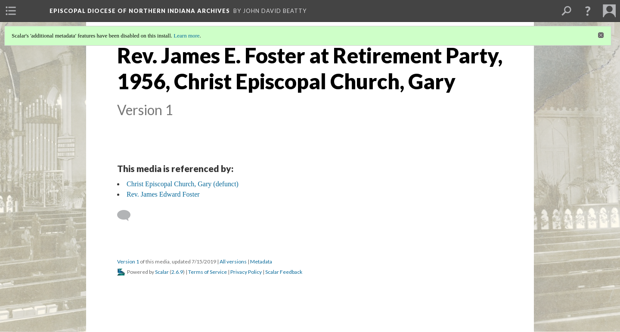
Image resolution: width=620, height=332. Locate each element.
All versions (233, 261)
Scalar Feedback (283, 272)
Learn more (186, 35)
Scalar (162, 272)
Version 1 (128, 261)
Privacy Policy (246, 272)
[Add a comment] (127, 215)
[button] (587, 11)
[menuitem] (11, 11)
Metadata (261, 261)
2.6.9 (177, 272)
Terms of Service (207, 272)
